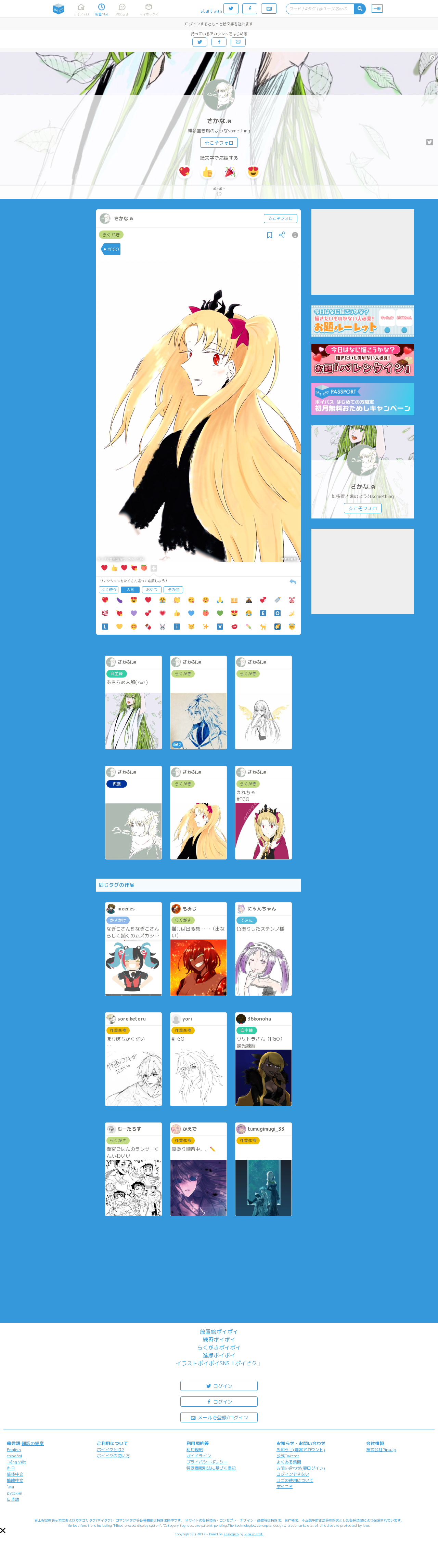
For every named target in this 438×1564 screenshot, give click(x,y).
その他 (173, 589)
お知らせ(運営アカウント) (300, 1450)
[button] (2, 1530)
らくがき (111, 235)
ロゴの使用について (294, 1480)
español (14, 1456)
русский (14, 1493)
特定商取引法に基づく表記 (211, 1468)
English (14, 1450)
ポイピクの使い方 (113, 1456)
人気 (130, 589)
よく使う (108, 589)
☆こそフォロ (219, 143)
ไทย (10, 1487)
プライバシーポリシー (207, 1462)
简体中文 (15, 1474)
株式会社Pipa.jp (381, 1450)
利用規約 (194, 1450)
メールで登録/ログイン (219, 1417)
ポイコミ (284, 1486)
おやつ (151, 589)
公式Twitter (287, 1456)
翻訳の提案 (33, 1443)
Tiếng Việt (16, 1462)
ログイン (219, 1385)
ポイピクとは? (110, 1450)
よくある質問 (288, 1462)
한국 (11, 1468)
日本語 (13, 1499)
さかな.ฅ (219, 121)
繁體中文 (15, 1480)
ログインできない (292, 1474)
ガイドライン (198, 1456)
